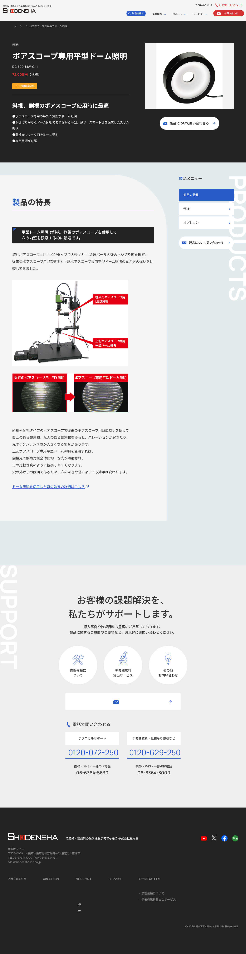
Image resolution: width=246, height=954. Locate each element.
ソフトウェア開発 (180, 859)
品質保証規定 (115, 859)
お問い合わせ (16, 900)
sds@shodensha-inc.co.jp (24, 828)
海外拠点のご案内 (54, 872)
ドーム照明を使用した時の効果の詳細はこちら (48, 486)
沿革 (46, 859)
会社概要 (49, 853)
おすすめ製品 (16, 859)
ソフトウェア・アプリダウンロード (129, 853)
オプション (191, 222)
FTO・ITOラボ (116, 878)
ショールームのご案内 (183, 853)
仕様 (186, 209)
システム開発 (178, 866)
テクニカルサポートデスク (123, 866)
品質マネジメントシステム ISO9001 (66, 866)
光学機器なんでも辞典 (120, 872)
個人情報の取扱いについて (23, 926)
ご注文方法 (176, 878)
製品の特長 (191, 195)
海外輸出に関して (180, 872)
